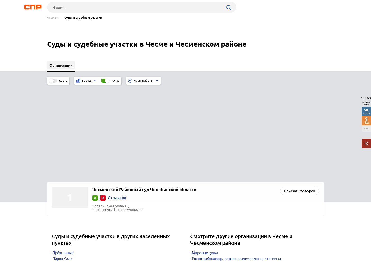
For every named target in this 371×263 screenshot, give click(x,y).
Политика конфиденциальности (110, 259)
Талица (59, 171)
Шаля (58, 177)
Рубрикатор (56, 245)
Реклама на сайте (119, 245)
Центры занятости (207, 183)
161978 (366, 113)
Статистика (201, 177)
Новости (85, 245)
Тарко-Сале (62, 165)
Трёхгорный (63, 159)
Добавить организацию (302, 245)
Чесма (51, 17)
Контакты (153, 245)
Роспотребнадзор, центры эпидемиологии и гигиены (236, 165)
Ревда (58, 183)
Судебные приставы (208, 171)
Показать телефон (299, 98)
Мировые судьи (205, 159)
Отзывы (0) (117, 105)
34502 (366, 122)
